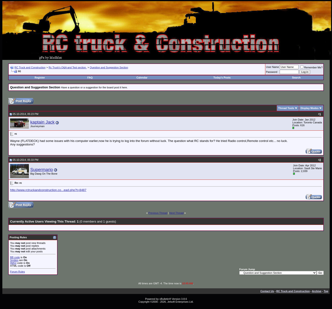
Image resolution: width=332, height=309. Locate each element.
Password (271, 71)
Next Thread (177, 212)
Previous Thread (157, 212)
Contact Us (267, 291)
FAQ (90, 77)
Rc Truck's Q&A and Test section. (68, 67)
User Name (272, 67)
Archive (316, 291)
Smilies (14, 260)
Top (326, 291)
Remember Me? (311, 67)
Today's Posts (222, 77)
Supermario (41, 169)
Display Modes (310, 108)
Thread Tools (286, 108)
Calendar (141, 77)
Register (40, 77)
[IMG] (13, 263)
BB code (15, 257)
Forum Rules (17, 271)
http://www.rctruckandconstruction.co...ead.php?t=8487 (48, 190)
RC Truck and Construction (30, 67)
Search (296, 77)
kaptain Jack (42, 122)
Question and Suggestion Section (109, 67)
